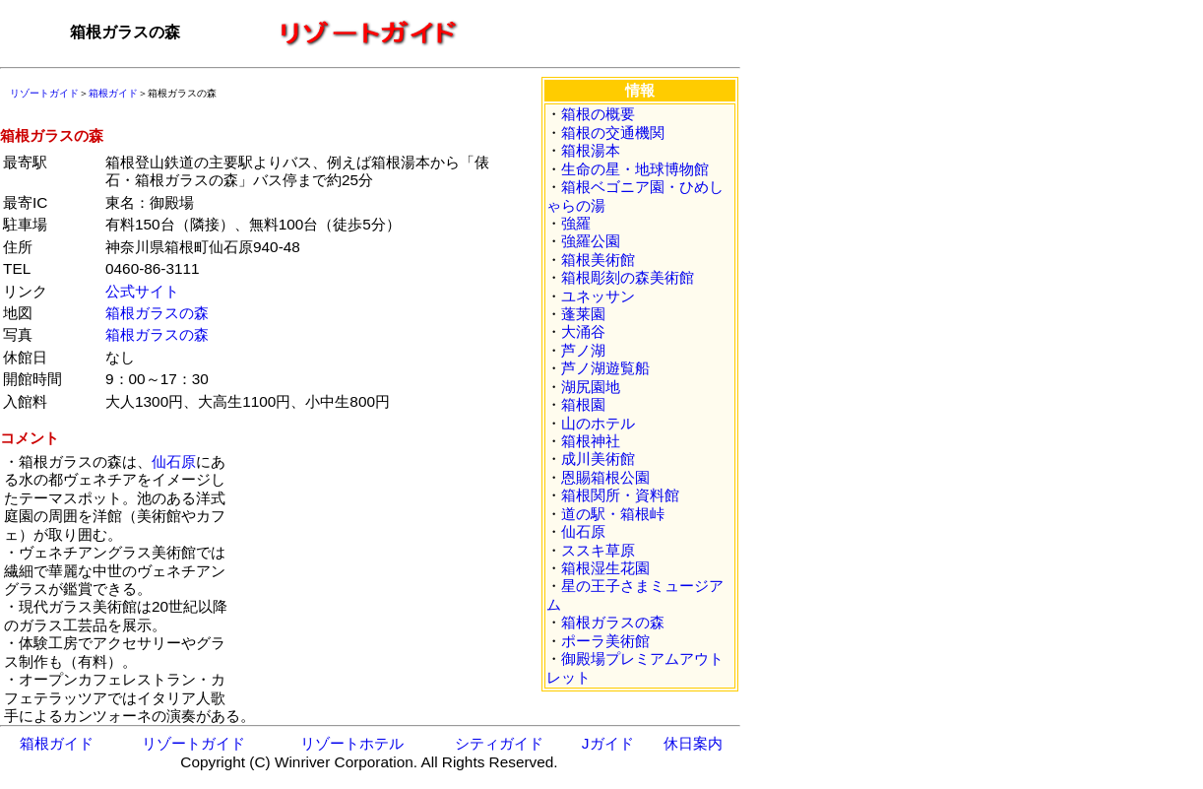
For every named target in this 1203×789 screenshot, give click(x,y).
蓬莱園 (583, 313)
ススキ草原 (598, 550)
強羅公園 (590, 240)
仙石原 (174, 461)
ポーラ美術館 (605, 640)
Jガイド (608, 743)
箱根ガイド (113, 93)
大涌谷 (583, 331)
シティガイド (499, 743)
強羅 (576, 223)
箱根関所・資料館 (620, 495)
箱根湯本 (590, 150)
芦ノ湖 (583, 350)
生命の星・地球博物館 (635, 169)
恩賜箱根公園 (605, 477)
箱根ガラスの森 (157, 312)
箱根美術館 (598, 259)
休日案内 (693, 743)
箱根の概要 (598, 113)
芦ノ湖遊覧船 (605, 368)
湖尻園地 (590, 386)
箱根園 (583, 404)
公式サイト (142, 291)
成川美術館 (598, 458)
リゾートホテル (352, 743)
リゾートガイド (44, 93)
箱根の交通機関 (613, 132)
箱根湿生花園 (605, 567)
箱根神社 (590, 440)
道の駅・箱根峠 (613, 513)
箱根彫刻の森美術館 (627, 277)
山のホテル (598, 423)
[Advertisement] (378, 576)
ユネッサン (598, 296)
